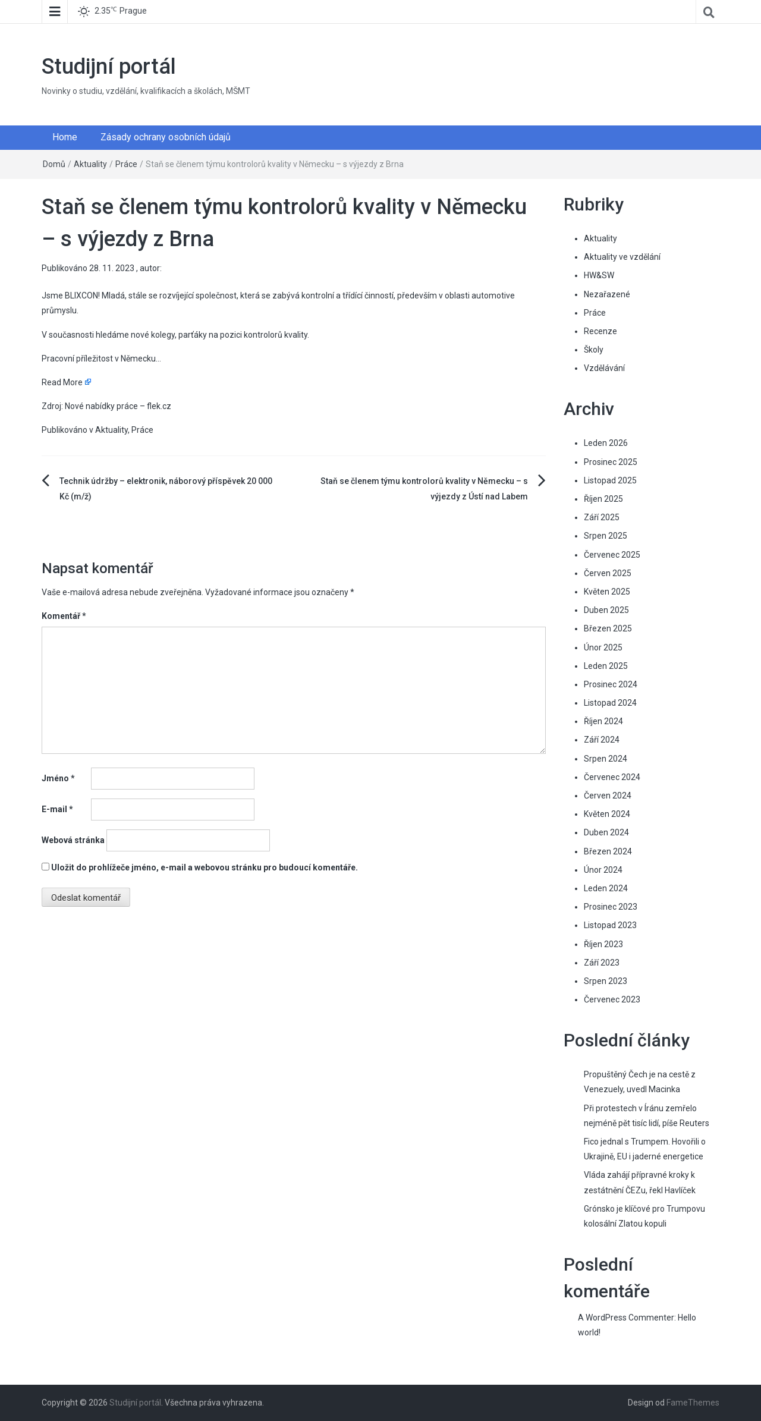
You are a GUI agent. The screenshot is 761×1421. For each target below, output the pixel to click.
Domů (54, 164)
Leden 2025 (606, 666)
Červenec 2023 (612, 999)
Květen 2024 (607, 814)
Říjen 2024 (603, 721)
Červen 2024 (607, 795)
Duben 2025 (606, 610)
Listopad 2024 (610, 703)
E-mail (57, 809)
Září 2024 (602, 739)
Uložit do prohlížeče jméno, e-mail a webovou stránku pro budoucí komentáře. (204, 867)
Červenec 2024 (612, 777)
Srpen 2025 (605, 535)
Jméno (58, 778)
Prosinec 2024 (610, 684)
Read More (62, 382)
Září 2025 (602, 517)
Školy (593, 349)
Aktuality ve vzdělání (622, 257)
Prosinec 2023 (610, 906)
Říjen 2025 (603, 499)
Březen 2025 (608, 628)
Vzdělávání (604, 368)
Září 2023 (602, 962)
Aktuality (90, 164)
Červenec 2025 (612, 554)
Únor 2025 (603, 647)
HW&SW (599, 275)
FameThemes (692, 1402)
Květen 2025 (607, 591)
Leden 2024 (606, 888)
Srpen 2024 (605, 758)
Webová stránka (73, 840)
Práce (126, 164)
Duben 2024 (606, 832)
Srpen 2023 (605, 981)
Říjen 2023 (603, 944)
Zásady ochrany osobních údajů (165, 137)
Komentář (64, 616)
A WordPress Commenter (626, 1317)
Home (64, 137)
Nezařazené (607, 294)
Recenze (600, 331)
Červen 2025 (607, 573)
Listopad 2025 (610, 480)
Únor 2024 (603, 870)
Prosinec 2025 (610, 462)
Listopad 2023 (610, 925)
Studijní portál (109, 66)
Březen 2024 (608, 851)
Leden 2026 (606, 443)
